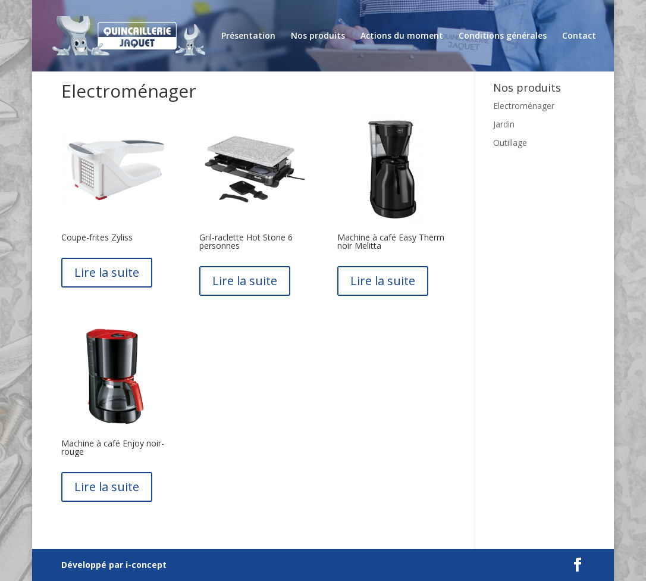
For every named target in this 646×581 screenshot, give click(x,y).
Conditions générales (503, 36)
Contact (579, 36)
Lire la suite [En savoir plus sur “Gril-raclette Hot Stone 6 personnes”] (244, 281)
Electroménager (523, 105)
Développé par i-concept (114, 564)
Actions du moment (401, 36)
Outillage (510, 142)
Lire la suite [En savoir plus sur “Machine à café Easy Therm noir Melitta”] (382, 281)
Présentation (248, 36)
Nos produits (318, 36)
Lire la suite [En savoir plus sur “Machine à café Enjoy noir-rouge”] (106, 487)
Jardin (504, 124)
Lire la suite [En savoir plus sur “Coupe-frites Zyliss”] (106, 272)
